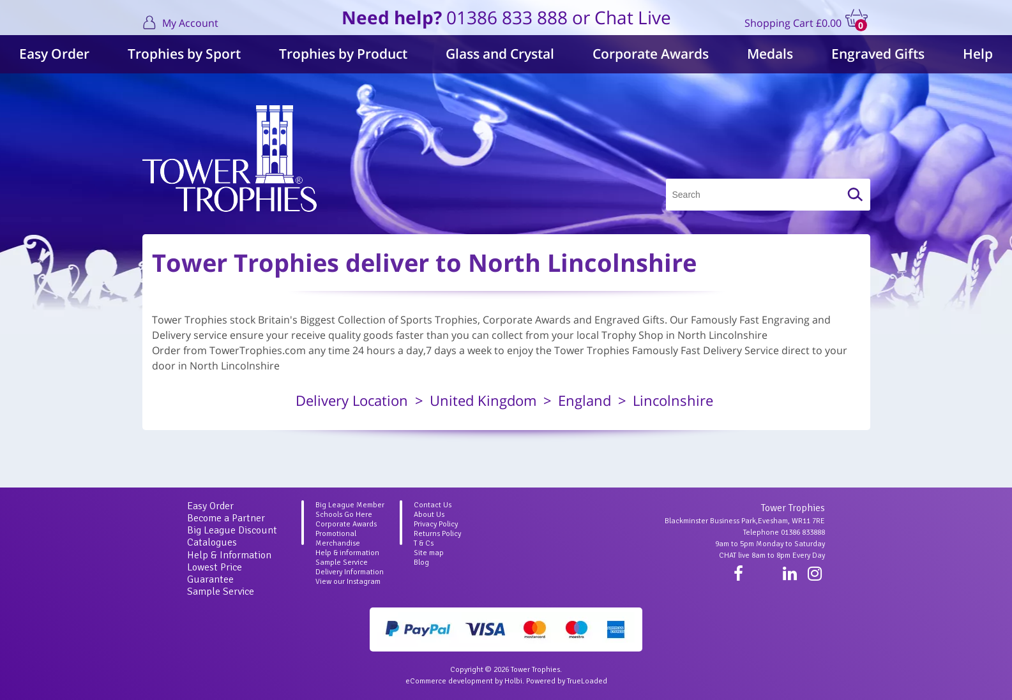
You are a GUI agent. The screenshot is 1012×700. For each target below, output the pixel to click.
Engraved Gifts (878, 54)
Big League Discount (232, 530)
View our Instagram (348, 581)
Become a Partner (226, 518)
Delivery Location (352, 400)
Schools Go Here (343, 514)
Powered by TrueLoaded (566, 681)
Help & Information (229, 555)
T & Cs (424, 543)
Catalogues (212, 542)
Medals (770, 54)
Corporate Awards (651, 54)
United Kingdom (483, 400)
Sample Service (220, 591)
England (584, 400)
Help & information (347, 553)
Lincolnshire (673, 400)
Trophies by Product (343, 54)
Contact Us (432, 505)
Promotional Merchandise (337, 538)
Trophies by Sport (184, 54)
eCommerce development (449, 681)
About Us (429, 514)
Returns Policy (437, 534)
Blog (421, 562)
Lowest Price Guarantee (214, 573)
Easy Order (54, 54)
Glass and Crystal (500, 54)
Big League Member (349, 505)
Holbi (513, 681)
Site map (429, 553)
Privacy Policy (436, 524)
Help (978, 54)
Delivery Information (349, 572)
